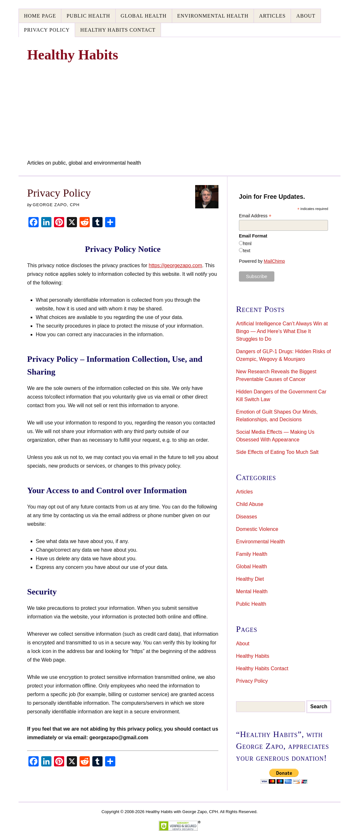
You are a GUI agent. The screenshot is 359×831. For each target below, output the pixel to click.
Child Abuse (249, 504)
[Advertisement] (179, 111)
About (305, 16)
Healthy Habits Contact (118, 30)
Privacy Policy (47, 30)
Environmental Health (212, 16)
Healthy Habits (252, 656)
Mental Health (252, 591)
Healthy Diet (250, 579)
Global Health (144, 16)
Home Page (40, 16)
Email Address (255, 216)
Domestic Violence (257, 529)
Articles (272, 16)
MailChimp (274, 261)
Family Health (251, 554)
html (247, 243)
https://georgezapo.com (175, 265)
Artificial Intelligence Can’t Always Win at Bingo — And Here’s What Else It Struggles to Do (282, 331)
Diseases (246, 516)
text (246, 250)
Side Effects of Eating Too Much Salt (277, 452)
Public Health (88, 16)
